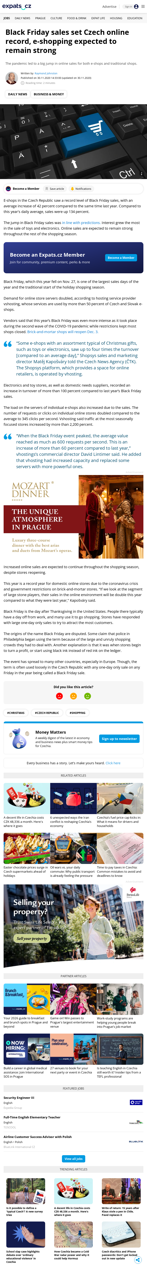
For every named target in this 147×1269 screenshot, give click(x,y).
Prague (40, 18)
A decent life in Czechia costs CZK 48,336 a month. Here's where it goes (24, 821)
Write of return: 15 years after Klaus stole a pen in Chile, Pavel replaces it (120, 1211)
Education (134, 18)
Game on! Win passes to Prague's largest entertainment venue (72, 1022)
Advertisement (134, 472)
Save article (54, 188)
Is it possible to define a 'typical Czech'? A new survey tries (24, 1211)
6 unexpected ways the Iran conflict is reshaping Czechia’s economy (70, 821)
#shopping (77, 713)
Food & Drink (76, 18)
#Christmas (15, 713)
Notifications (81, 188)
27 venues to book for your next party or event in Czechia (71, 1070)
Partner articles (74, 976)
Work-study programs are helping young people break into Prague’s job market (116, 1022)
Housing (116, 18)
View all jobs (74, 1159)
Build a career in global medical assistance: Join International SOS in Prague (25, 1072)
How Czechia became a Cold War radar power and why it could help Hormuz (71, 1255)
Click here (113, 763)
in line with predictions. (81, 222)
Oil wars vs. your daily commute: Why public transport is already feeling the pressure (72, 871)
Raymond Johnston (46, 73)
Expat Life (98, 18)
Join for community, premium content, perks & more (50, 262)
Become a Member (121, 258)
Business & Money (49, 94)
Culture (56, 18)
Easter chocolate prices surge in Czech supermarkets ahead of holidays (26, 871)
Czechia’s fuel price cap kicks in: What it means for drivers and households (119, 821)
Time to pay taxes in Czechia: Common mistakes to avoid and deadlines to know (119, 871)
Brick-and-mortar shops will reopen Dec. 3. (62, 331)
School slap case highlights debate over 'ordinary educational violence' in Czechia (23, 1257)
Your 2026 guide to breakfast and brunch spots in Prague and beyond (26, 1022)
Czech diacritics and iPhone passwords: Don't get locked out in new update (119, 1255)
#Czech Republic (47, 713)
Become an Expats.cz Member (47, 254)
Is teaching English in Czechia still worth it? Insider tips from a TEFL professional (119, 1072)
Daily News (22, 18)
